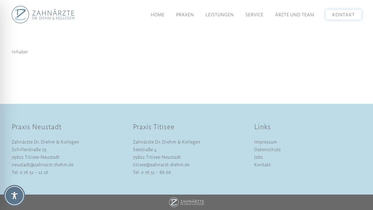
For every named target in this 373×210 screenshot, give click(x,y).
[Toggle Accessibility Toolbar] (14, 196)
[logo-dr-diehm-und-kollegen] (43, 14)
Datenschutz (267, 149)
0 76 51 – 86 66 (155, 172)
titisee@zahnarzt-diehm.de (161, 164)
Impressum (265, 142)
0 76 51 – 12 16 (34, 172)
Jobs (258, 157)
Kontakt (262, 164)
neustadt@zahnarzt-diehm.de (42, 164)
